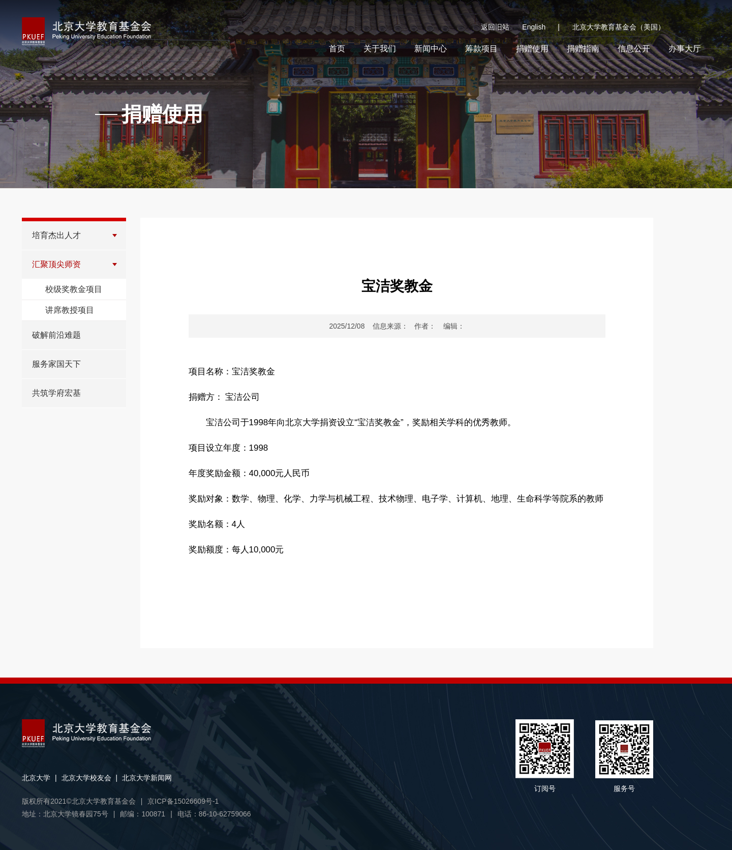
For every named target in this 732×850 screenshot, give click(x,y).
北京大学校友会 (86, 778)
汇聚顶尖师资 (56, 264)
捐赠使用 (532, 48)
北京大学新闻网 (147, 778)
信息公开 (634, 48)
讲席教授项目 (69, 310)
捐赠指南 (583, 48)
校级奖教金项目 (73, 289)
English (540, 27)
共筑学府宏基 (56, 393)
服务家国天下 (56, 364)
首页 (337, 48)
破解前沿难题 (56, 335)
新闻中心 (430, 48)
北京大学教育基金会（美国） (618, 27)
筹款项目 (481, 48)
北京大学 (36, 778)
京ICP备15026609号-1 (183, 801)
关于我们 (379, 48)
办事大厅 (684, 48)
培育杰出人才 (56, 235)
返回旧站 (495, 27)
